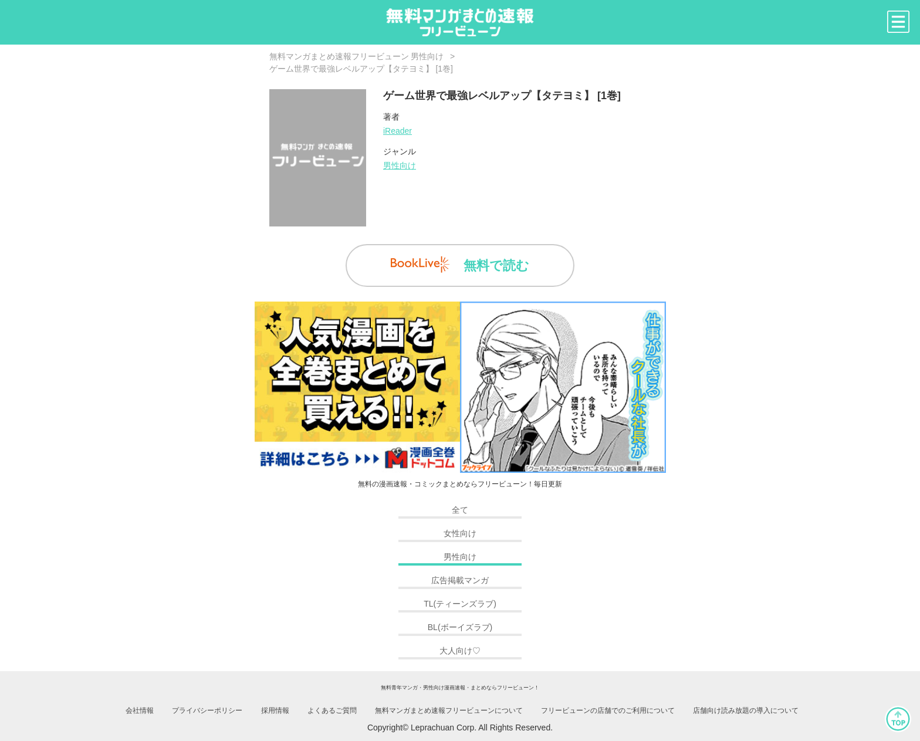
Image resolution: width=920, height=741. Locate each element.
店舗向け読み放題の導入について (746, 710)
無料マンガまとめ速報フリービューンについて (449, 710)
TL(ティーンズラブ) (460, 603)
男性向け (399, 165)
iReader (397, 131)
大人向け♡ (460, 650)
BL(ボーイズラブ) (460, 627)
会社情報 (140, 710)
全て (460, 510)
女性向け (460, 533)
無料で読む (460, 264)
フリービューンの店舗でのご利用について (608, 710)
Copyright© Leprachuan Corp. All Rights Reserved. (460, 727)
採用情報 (275, 710)
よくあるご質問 (332, 710)
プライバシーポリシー (207, 710)
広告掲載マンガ (460, 580)
